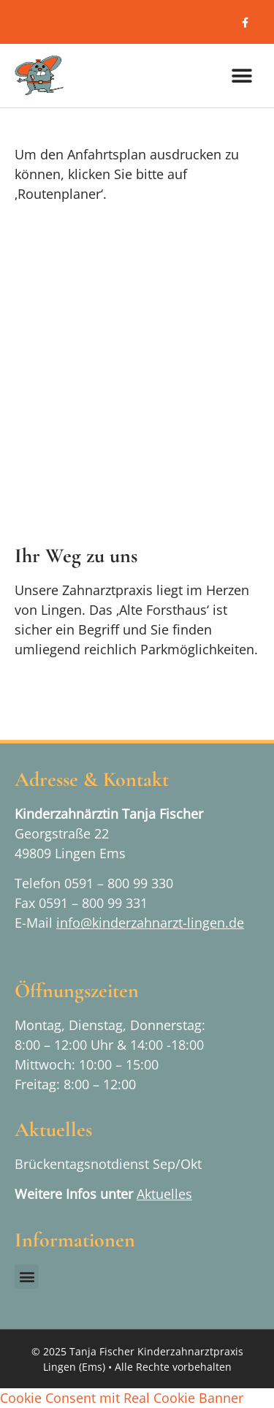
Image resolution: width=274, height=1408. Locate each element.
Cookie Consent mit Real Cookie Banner (121, 1398)
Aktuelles (164, 1194)
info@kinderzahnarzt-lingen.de (150, 922)
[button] (241, 75)
